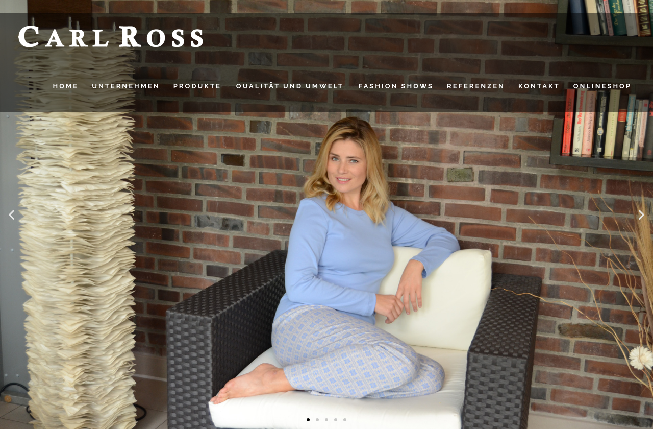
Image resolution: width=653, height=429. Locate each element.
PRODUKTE (197, 86)
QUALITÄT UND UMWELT (290, 86)
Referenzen (476, 86)
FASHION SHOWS (396, 86)
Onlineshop (602, 86)
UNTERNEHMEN (126, 86)
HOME (66, 86)
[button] (11, 214)
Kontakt (539, 86)
